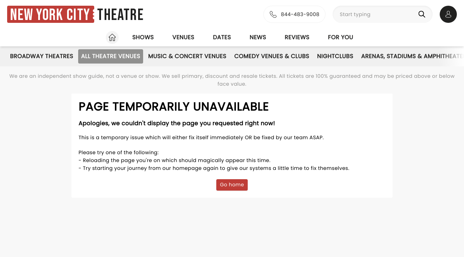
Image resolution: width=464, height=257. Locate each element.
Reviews (297, 37)
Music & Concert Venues (187, 56)
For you (340, 37)
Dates (222, 37)
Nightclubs (335, 56)
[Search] (423, 14)
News (257, 37)
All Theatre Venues (110, 56)
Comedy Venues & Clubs (271, 56)
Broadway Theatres (41, 56)
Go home (232, 184)
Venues (183, 37)
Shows (142, 37)
